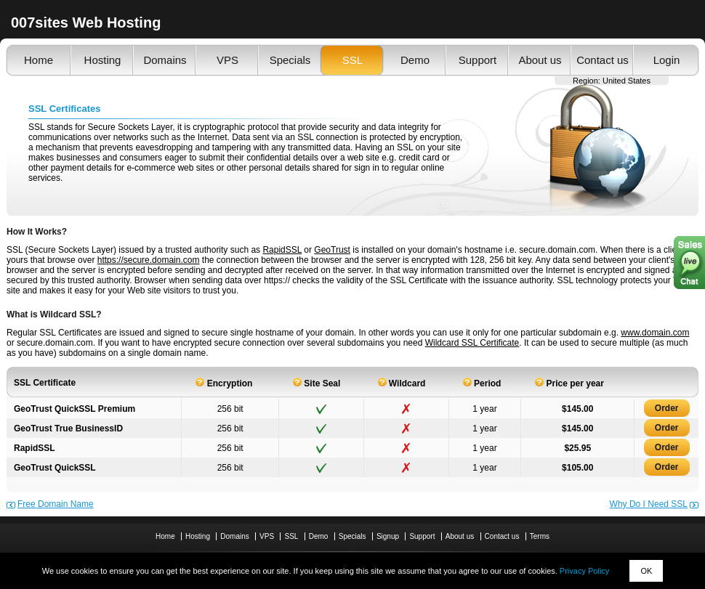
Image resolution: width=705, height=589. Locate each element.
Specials (290, 60)
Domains (164, 60)
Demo (415, 60)
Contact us (602, 60)
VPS (227, 60)
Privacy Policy (584, 570)
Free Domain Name (55, 504)
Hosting (102, 60)
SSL (352, 60)
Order (667, 408)
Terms (539, 536)
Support (478, 60)
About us (539, 60)
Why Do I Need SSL (649, 504)
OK (646, 570)
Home (38, 60)
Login (666, 60)
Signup (387, 536)
